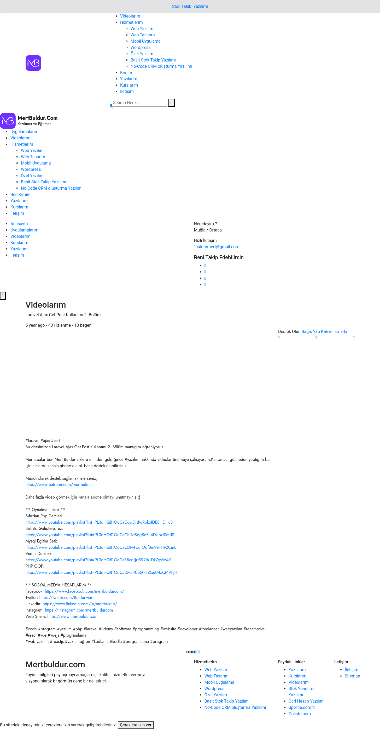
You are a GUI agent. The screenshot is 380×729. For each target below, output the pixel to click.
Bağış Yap (311, 331)
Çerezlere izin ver (135, 724)
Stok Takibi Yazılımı (190, 6)
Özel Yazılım (142, 53)
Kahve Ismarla (334, 331)
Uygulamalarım (24, 131)
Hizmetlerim (131, 22)
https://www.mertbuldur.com (72, 616)
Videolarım (130, 16)
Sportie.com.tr (302, 707)
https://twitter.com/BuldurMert (66, 598)
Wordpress (141, 47)
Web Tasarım (143, 34)
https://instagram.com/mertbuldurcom (79, 610)
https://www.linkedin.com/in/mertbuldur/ (80, 604)
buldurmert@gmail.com (216, 246)
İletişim (127, 91)
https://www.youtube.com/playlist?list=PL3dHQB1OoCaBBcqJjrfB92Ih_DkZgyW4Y (98, 560)
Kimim (126, 72)
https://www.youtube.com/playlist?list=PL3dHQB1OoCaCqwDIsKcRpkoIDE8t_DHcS (99, 522)
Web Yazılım (142, 28)
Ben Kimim (20, 194)
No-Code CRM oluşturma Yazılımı (161, 66)
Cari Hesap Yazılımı (307, 701)
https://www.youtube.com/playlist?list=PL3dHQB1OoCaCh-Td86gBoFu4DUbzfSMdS (100, 535)
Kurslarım (129, 85)
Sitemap (352, 676)
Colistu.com (300, 713)
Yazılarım (128, 78)
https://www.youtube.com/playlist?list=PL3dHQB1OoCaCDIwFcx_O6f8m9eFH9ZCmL (101, 547)
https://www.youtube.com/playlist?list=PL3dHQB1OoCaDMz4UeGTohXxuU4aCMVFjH (102, 572)
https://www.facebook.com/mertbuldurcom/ (84, 591)
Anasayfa (19, 223)
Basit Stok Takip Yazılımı (153, 60)
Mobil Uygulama (146, 41)
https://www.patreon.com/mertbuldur (59, 485)
